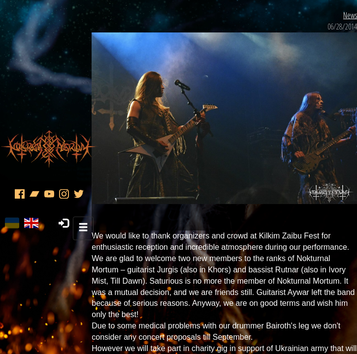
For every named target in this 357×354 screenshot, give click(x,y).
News (338, 79)
